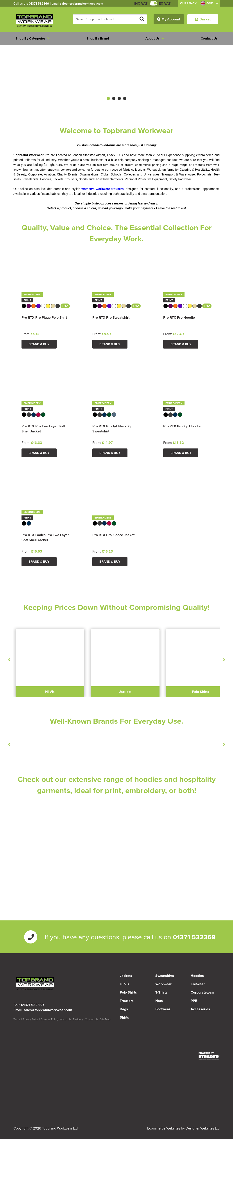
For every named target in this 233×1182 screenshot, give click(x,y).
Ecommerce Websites (163, 1128)
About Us (65, 1019)
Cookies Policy (49, 1019)
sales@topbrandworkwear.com (81, 3)
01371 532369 (39, 3)
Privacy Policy (30, 1019)
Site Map (105, 1019)
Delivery (78, 1019)
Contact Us (91, 1019)
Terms (16, 1019)
